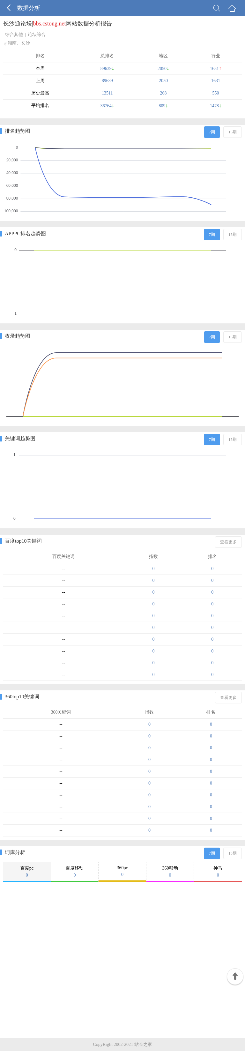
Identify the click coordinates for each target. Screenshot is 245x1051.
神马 (218, 872)
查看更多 (228, 542)
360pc (122, 871)
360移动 (170, 872)
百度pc (27, 872)
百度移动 (75, 872)
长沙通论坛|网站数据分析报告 (57, 23)
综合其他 (14, 34)
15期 (232, 132)
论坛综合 (37, 34)
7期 (212, 132)
